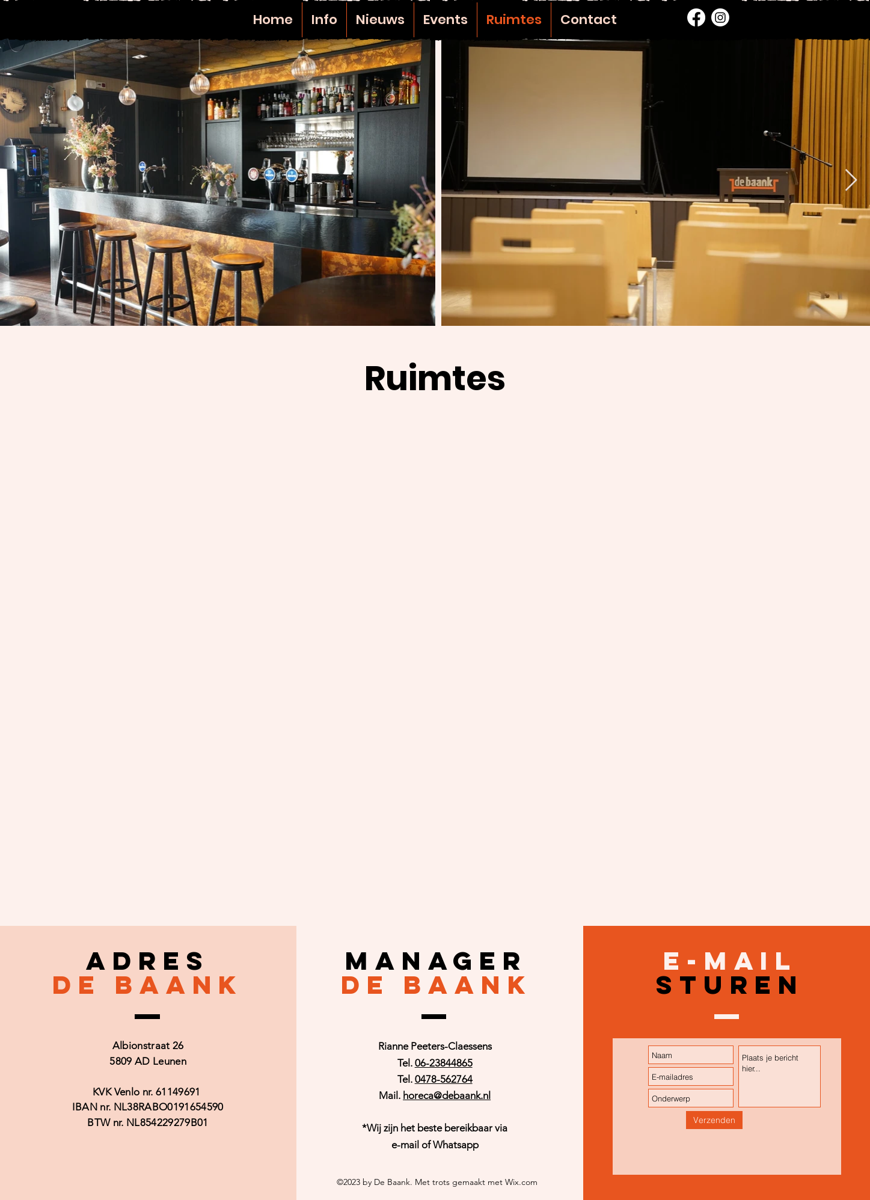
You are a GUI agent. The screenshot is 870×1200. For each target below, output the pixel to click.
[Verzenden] (714, 1120)
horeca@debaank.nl (447, 1095)
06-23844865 (444, 1063)
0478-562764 (444, 1079)
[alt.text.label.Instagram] (720, 17)
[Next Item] (851, 180)
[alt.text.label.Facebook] (696, 17)
